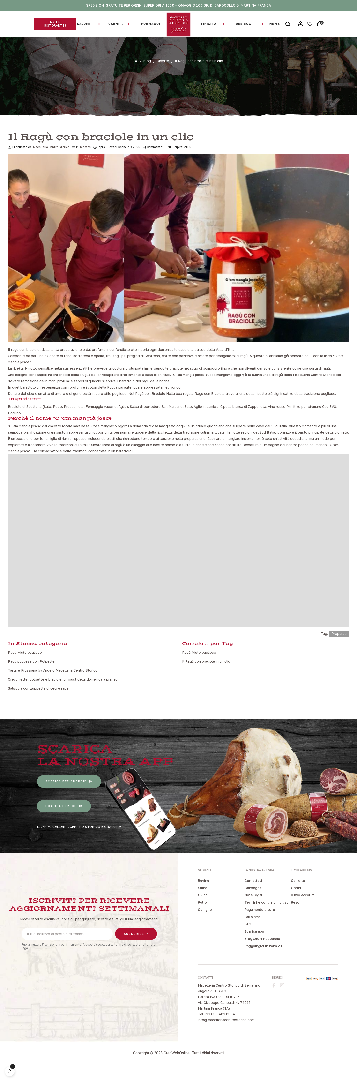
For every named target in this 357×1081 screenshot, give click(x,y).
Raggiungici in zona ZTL (264, 957)
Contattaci (253, 892)
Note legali (254, 907)
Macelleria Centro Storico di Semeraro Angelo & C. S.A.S (229, 1000)
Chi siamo (253, 928)
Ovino (203, 907)
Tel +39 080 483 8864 (216, 1026)
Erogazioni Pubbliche (262, 950)
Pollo (202, 914)
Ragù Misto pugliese (25, 664)
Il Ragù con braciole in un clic (206, 673)
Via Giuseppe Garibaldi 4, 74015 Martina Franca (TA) (224, 1017)
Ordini (296, 899)
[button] (55, 24)
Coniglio (205, 921)
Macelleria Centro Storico (51, 158)
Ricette (85, 158)
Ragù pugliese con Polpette (31, 673)
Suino (202, 899)
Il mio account (303, 907)
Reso (295, 914)
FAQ (248, 936)
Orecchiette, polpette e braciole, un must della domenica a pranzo (63, 691)
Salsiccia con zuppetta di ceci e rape (38, 700)
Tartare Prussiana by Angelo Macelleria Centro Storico (52, 682)
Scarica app (254, 943)
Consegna (253, 899)
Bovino (203, 892)
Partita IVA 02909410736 (219, 1008)
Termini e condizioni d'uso (267, 914)
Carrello (298, 892)
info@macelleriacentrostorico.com (226, 1031)
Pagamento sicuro (260, 921)
